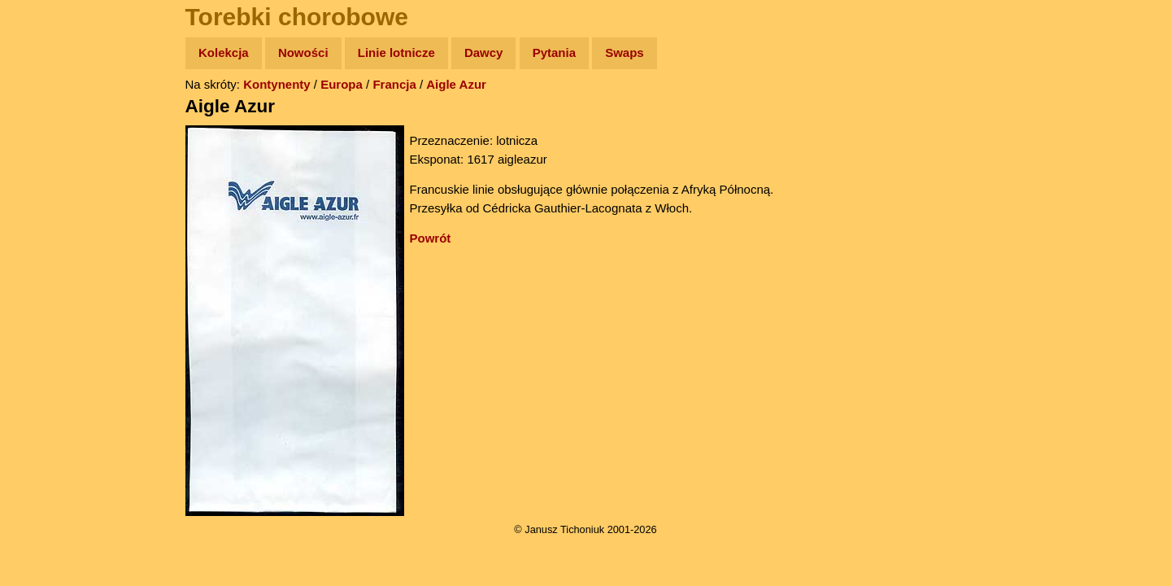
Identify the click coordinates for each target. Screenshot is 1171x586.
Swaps (624, 52)
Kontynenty (277, 84)
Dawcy (483, 52)
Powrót (430, 238)
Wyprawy (54, 116)
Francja (394, 84)
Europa (341, 84)
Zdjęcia (48, 148)
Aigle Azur (456, 84)
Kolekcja (223, 52)
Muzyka (49, 241)
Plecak (47, 273)
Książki (48, 210)
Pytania (554, 52)
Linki (41, 304)
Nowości (303, 52)
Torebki (49, 336)
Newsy (47, 179)
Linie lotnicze (396, 52)
